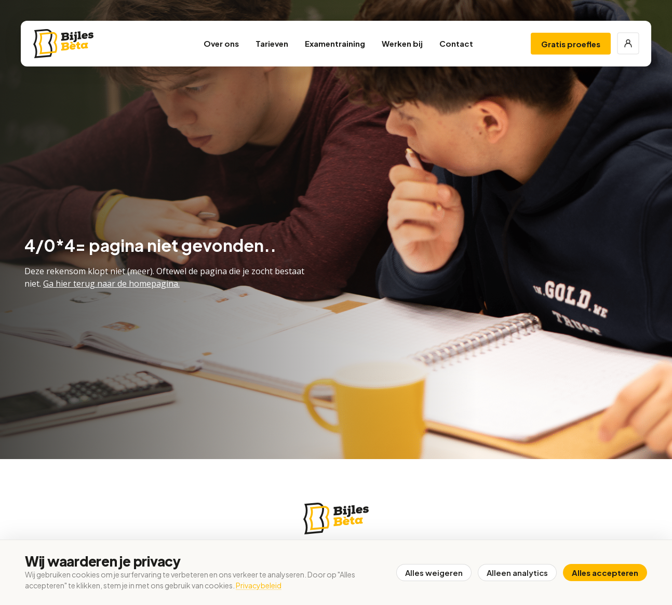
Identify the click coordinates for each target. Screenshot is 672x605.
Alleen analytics (517, 572)
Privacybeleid (258, 585)
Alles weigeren (434, 572)
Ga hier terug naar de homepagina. (111, 283)
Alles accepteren (605, 572)
